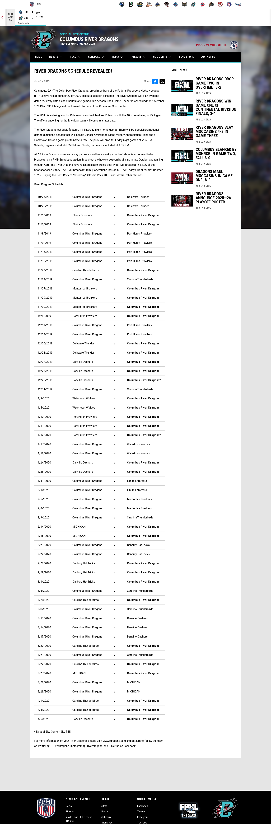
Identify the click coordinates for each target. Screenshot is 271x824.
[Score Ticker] (135, 17)
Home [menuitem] (38, 56)
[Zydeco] (238, 4)
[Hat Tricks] (149, 4)
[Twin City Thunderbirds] (220, 4)
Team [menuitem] (75, 57)
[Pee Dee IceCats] (175, 4)
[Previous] (3, 17)
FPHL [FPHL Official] (36, 4)
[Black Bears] (131, 4)
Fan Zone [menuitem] (138, 57)
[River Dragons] (193, 4)
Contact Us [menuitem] (208, 56)
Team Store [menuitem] (187, 56)
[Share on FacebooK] (155, 81)
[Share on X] (162, 81)
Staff (104, 806)
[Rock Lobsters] (202, 4)
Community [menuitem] (162, 57)
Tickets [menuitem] (56, 57)
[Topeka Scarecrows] (211, 4)
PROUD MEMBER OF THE (217, 45)
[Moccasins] (166, 4)
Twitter (141, 811)
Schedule (106, 817)
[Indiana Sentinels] (158, 4)
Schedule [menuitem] (96, 57)
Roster (105, 811)
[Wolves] (229, 4)
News (69, 806)
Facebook (142, 806)
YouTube (142, 822)
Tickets (70, 811)
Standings (107, 822)
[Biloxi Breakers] (122, 4)
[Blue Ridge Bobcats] (140, 4)
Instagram (142, 817)
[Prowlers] (184, 4)
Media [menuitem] (118, 57)
